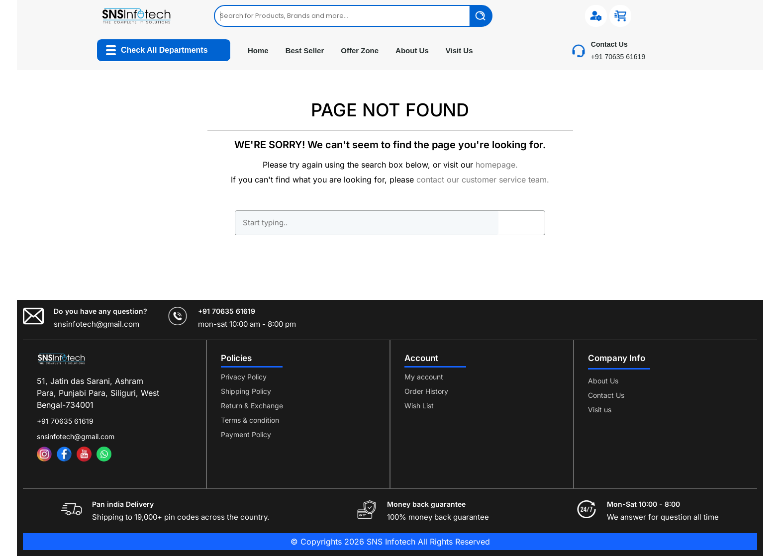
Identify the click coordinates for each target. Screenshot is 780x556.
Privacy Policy (244, 376)
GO (521, 223)
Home (258, 50)
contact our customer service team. (482, 180)
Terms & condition (250, 420)
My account (423, 376)
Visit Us (459, 50)
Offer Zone (360, 50)
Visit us (599, 409)
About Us (412, 50)
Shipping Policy (246, 391)
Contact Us (606, 395)
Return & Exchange (252, 405)
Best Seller (305, 50)
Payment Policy (246, 434)
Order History (426, 391)
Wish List (419, 405)
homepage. (497, 165)
